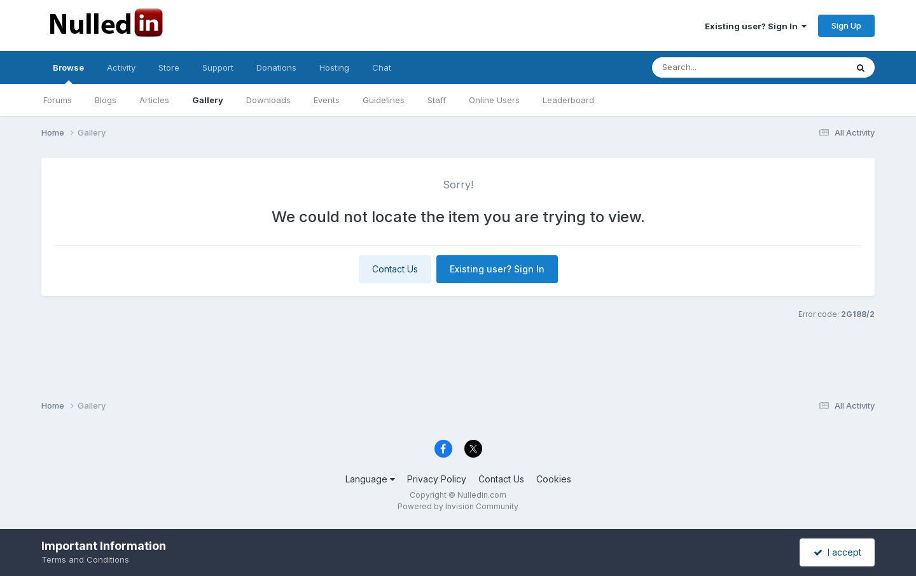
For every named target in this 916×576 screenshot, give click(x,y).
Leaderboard (568, 100)
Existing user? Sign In (756, 26)
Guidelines (384, 100)
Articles (154, 100)
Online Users (494, 100)
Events (327, 100)
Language (370, 479)
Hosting (334, 67)
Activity (121, 67)
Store (168, 67)
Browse (68, 73)
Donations (276, 67)
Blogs (105, 100)
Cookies (553, 479)
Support (217, 67)
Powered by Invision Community (458, 506)
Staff (436, 100)
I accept (837, 552)
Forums (57, 100)
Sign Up (846, 25)
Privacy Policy (436, 479)
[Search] (714, 67)
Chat (381, 67)
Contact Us (395, 268)
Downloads (268, 100)
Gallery (207, 100)
